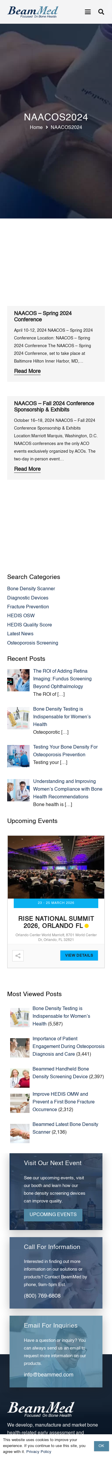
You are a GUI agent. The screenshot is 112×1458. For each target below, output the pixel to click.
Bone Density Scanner (31, 589)
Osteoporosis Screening (32, 643)
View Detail (77, 956)
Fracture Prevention (28, 607)
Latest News (20, 634)
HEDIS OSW (21, 616)
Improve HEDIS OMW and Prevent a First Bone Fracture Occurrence (64, 1102)
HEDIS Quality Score (29, 625)
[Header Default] (33, 12)
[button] (88, 12)
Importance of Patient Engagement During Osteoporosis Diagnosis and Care (69, 1047)
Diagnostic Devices (27, 598)
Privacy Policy (38, 1452)
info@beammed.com (48, 1375)
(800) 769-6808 (42, 1296)
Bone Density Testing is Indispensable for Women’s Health (61, 1016)
